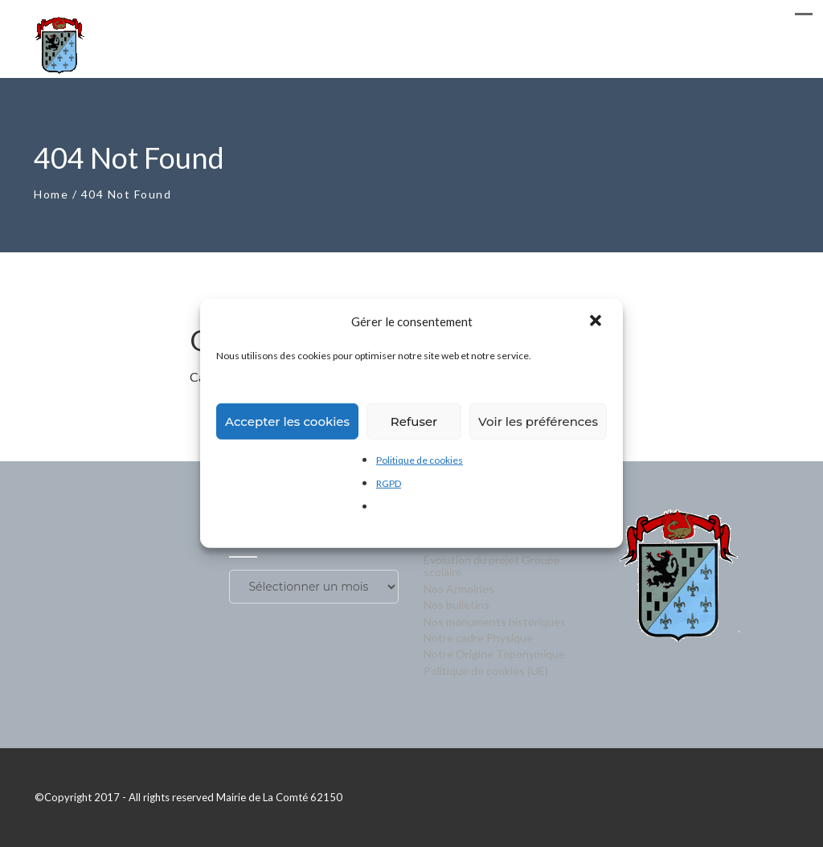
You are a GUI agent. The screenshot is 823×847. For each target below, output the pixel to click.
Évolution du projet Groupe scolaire (492, 566)
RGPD (388, 483)
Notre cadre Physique (478, 637)
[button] (597, 321)
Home (51, 194)
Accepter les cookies (287, 420)
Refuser (414, 420)
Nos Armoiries (459, 588)
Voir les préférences (538, 420)
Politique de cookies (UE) (486, 670)
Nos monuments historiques (495, 621)
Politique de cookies (419, 460)
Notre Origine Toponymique (494, 654)
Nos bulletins (456, 605)
